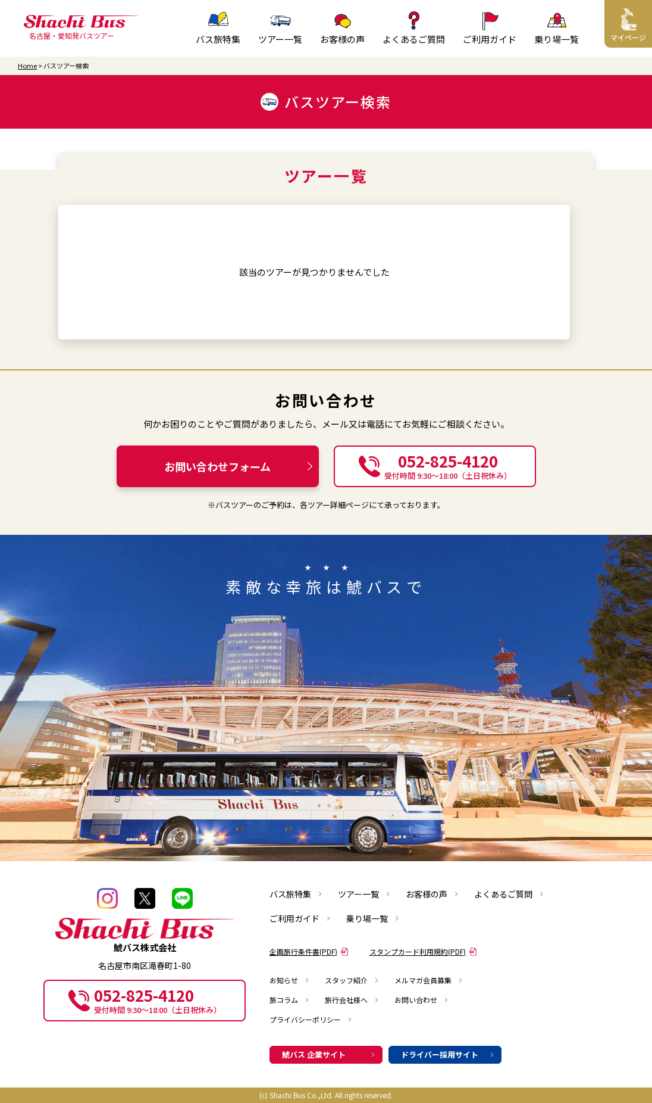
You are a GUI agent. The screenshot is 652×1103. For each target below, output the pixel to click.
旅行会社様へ (352, 1000)
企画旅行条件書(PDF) (309, 951)
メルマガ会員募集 (428, 980)
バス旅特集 (296, 894)
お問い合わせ (421, 1000)
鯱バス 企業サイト (329, 1054)
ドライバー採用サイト (448, 1054)
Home (27, 65)
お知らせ (289, 980)
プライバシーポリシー (311, 1019)
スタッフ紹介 (352, 980)
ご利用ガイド (300, 918)
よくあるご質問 (509, 894)
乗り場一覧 (373, 918)
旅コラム (289, 1000)
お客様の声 (432, 894)
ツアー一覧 (364, 894)
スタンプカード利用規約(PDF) (423, 951)
